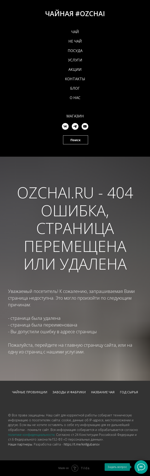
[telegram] (75, 126)
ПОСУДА (75, 50)
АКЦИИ (75, 69)
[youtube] (85, 126)
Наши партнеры (20, 444)
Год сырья (129, 392)
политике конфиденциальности (31, 435)
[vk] (65, 126)
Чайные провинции (29, 392)
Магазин (75, 116)
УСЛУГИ (75, 60)
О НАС (75, 97)
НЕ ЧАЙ (75, 41)
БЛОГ (75, 88)
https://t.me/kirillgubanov (81, 444)
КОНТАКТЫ (75, 78)
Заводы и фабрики (69, 392)
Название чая (102, 392)
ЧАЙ (75, 31)
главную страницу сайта (90, 345)
